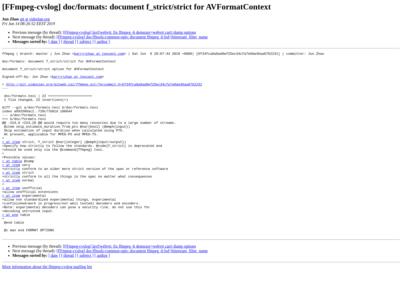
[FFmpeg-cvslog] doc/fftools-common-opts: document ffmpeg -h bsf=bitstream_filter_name (132, 37)
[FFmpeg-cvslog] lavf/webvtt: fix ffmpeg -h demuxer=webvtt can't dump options (129, 32)
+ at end (10, 247)
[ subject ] (85, 41)
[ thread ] (68, 41)
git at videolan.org (35, 19)
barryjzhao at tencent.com (99, 54)
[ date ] (54, 41)
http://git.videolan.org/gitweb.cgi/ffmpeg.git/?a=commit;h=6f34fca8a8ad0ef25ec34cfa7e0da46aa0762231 (104, 91)
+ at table (12, 183)
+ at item (11, 160)
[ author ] (102, 41)
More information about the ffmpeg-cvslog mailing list (47, 303)
